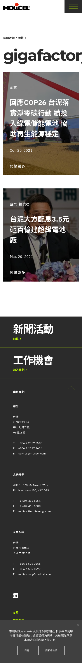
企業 (13, 87)
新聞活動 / (10, 38)
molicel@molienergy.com (34, 511)
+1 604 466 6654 (29, 500)
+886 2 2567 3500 (30, 443)
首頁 (16, 612)
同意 (26, 650)
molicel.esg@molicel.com (35, 574)
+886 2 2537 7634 (30, 448)
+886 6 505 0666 (29, 563)
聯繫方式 (18, 620)
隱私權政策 (51, 650)
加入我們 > (20, 369)
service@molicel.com (32, 453)
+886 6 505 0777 (29, 569)
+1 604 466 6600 (29, 506)
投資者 (24, 204)
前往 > (17, 338)
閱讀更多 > (19, 166)
